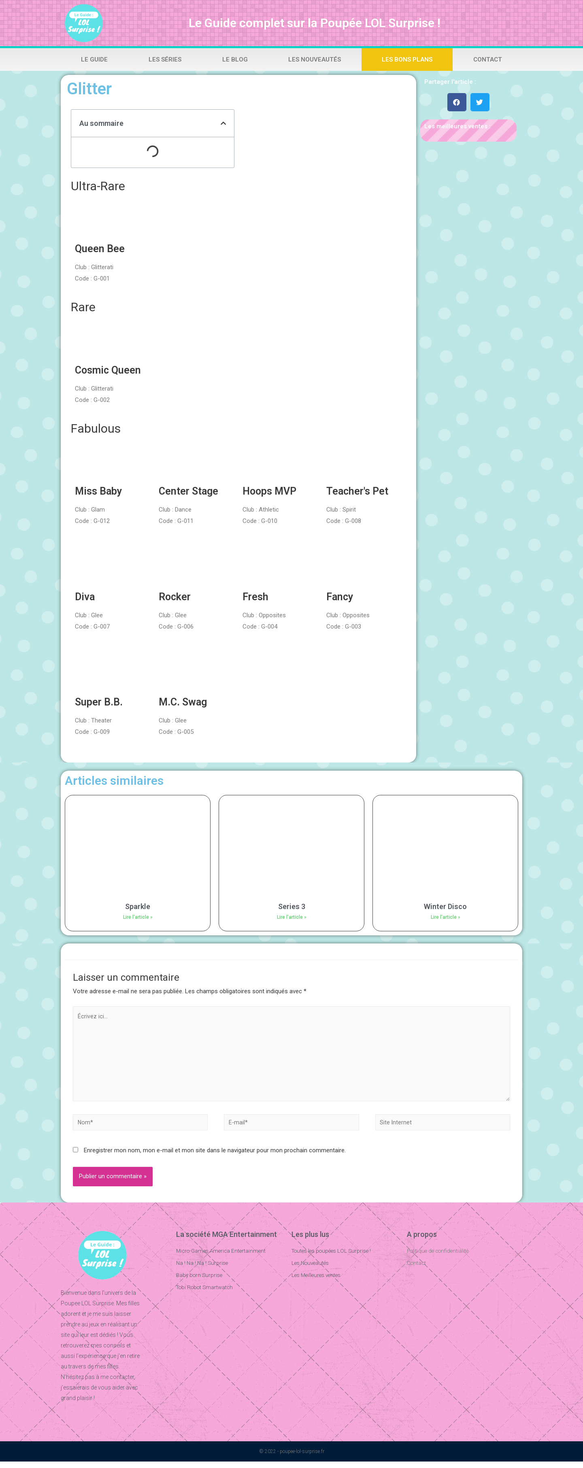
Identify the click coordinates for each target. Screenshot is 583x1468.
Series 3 (291, 906)
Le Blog (235, 59)
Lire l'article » (138, 917)
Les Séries (165, 59)
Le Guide (94, 59)
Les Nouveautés (314, 59)
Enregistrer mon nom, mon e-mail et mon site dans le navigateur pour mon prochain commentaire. (215, 1156)
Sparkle (137, 906)
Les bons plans (407, 59)
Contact (487, 59)
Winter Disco (445, 906)
